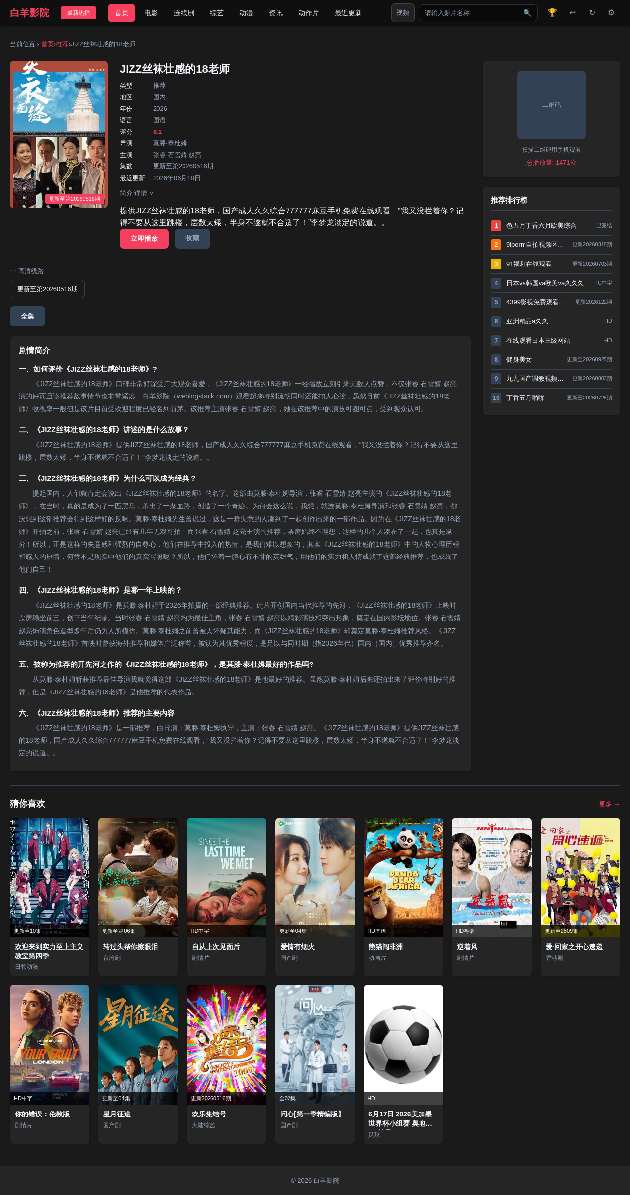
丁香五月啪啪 (525, 397)
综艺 (217, 13)
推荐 (62, 44)
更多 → (609, 804)
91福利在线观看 (528, 263)
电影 (151, 13)
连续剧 (184, 13)
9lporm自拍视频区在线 (536, 244)
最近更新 (348, 13)
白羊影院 (29, 12)
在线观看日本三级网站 (538, 340)
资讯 (276, 13)
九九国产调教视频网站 (536, 378)
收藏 (192, 238)
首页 (122, 13)
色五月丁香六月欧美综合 (541, 225)
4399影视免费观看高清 (538, 302)
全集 (27, 316)
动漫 (246, 13)
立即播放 (144, 238)
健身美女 (519, 359)
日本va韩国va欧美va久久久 (545, 283)
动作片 (308, 13)
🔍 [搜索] (527, 13)
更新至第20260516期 (47, 288)
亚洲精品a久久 (527, 321)
